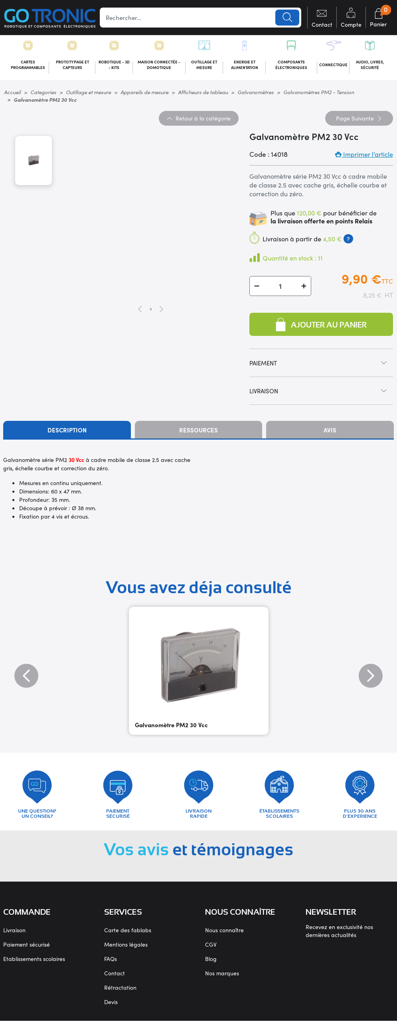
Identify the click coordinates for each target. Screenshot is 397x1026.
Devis (111, 1007)
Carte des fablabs (127, 935)
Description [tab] (67, 431)
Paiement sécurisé (26, 949)
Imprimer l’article (364, 155)
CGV (211, 949)
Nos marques (222, 978)
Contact (114, 978)
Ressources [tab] (198, 431)
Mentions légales (126, 949)
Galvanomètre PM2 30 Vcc (171, 726)
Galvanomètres (255, 93)
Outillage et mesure (88, 93)
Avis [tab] (330, 431)
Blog (211, 964)
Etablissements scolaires (34, 964)
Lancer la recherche (287, 18)
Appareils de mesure (144, 93)
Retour (199, 119)
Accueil (12, 93)
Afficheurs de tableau (203, 93)
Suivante (359, 119)
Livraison (14, 935)
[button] (257, 287)
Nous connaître (224, 935)
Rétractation (120, 992)
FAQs (110, 964)
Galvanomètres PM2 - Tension (318, 93)
